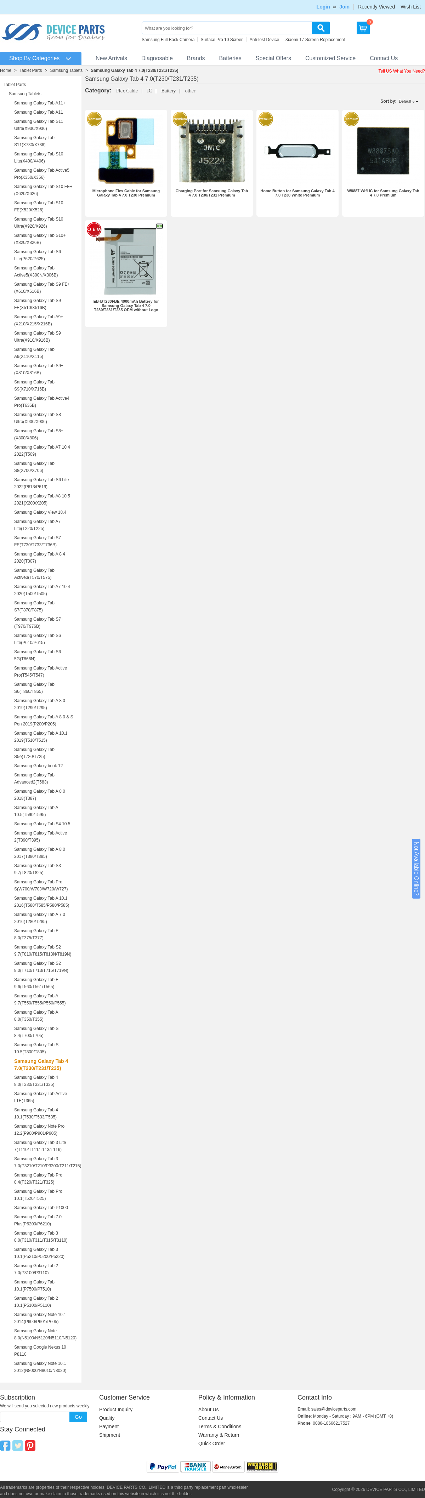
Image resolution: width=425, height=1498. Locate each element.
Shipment (109, 1435)
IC (149, 90)
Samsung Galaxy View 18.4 (40, 512)
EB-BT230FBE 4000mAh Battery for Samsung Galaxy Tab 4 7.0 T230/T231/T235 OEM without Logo (126, 305)
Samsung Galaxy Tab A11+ (40, 103)
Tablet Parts (30, 70)
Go (78, 1417)
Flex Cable (127, 90)
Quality (107, 1418)
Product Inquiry (115, 1409)
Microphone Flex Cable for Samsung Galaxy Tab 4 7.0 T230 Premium (126, 193)
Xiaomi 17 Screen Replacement (315, 39)
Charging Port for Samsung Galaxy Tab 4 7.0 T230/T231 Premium (212, 193)
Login (323, 7)
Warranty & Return (218, 1435)
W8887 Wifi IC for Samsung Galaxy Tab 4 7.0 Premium (383, 193)
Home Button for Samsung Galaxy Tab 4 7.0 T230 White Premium (297, 193)
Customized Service (330, 58)
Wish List (411, 7)
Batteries (230, 58)
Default (405, 101)
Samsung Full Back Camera (168, 39)
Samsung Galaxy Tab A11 (38, 112)
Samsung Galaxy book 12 (38, 765)
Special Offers (273, 58)
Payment (109, 1426)
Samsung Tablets (66, 70)
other (190, 90)
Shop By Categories (34, 58)
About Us (208, 1409)
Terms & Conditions (219, 1426)
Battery (168, 90)
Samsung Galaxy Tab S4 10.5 (42, 823)
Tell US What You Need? (402, 71)
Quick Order (211, 1443)
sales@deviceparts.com (334, 1409)
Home (5, 70)
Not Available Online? (416, 869)
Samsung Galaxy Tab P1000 (41, 1207)
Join (344, 7)
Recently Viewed (376, 7)
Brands (196, 58)
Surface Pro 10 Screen (221, 39)
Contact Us (384, 58)
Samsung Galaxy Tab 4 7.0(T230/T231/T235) (134, 70)
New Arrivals (111, 58)
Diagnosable (157, 58)
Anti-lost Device (264, 39)
